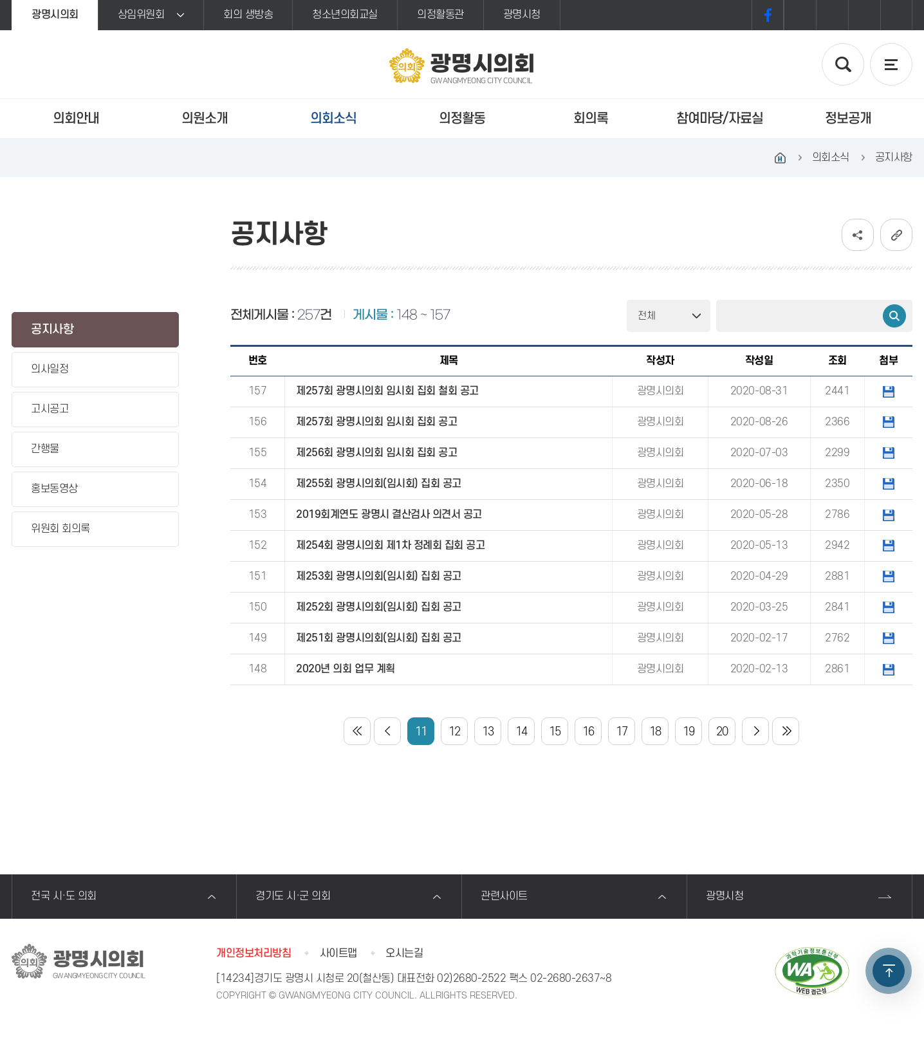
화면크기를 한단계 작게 (864, 15)
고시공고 (49, 409)
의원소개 (204, 118)
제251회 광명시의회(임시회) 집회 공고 (378, 638)
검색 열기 (843, 64)
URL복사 (896, 235)
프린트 (896, 15)
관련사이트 (504, 896)
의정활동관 (440, 15)
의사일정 (49, 369)
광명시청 (522, 15)
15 (555, 732)
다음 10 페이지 (755, 731)
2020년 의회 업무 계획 (345, 669)
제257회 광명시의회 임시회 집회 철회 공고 (387, 391)
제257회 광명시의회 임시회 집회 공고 (376, 422)
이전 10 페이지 (387, 731)
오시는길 (404, 953)
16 (588, 732)
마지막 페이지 (785, 731)
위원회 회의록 (60, 529)
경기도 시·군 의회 (292, 896)
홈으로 (780, 157)
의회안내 (76, 118)
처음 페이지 (357, 731)
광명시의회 (55, 15)
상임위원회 (141, 15)
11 (421, 732)
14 (521, 732)
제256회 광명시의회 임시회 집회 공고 (376, 453)
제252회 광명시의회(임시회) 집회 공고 (378, 607)
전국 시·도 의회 (64, 896)
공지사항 (52, 329)
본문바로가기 (0, 0)
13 (488, 732)
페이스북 (768, 15)
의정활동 (462, 118)
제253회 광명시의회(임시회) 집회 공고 (378, 576)
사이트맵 (338, 953)
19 (689, 732)
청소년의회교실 (345, 15)
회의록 (590, 118)
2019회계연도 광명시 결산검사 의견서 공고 (388, 514)
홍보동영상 (54, 489)
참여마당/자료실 (719, 118)
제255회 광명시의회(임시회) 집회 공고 (378, 484)
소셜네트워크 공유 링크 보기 (858, 235)
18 (655, 732)
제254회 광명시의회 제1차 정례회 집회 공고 (390, 545)
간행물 (45, 449)
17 (622, 732)
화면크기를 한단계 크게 (800, 15)
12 (454, 732)
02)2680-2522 (471, 978)
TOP (889, 971)
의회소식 (333, 118)
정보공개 (848, 118)
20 (722, 732)
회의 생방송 (248, 15)
